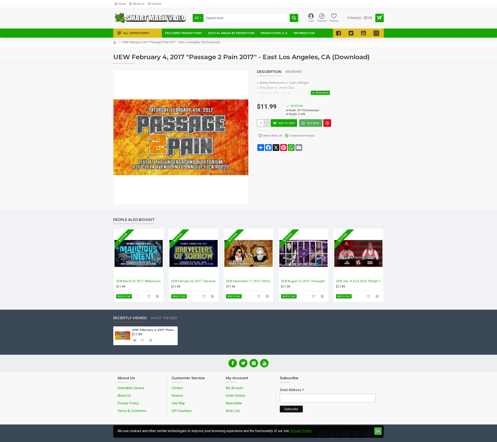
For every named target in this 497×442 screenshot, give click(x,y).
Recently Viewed (130, 318)
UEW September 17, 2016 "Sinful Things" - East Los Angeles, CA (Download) (249, 281)
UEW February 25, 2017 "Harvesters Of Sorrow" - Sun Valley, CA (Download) (194, 281)
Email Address (292, 390)
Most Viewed (164, 318)
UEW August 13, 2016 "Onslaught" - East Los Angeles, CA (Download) (304, 281)
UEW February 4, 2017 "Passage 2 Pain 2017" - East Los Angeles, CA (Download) (154, 329)
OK (378, 431)
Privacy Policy (301, 431)
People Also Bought (134, 220)
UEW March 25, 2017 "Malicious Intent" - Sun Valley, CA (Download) (139, 281)
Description (269, 72)
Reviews (294, 72)
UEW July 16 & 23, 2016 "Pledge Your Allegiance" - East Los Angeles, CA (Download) (359, 281)
